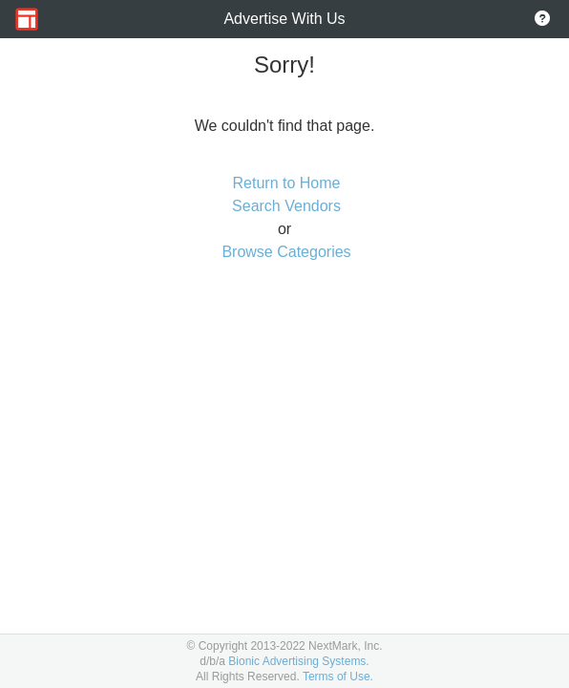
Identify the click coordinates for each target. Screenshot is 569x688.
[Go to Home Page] (26, 19)
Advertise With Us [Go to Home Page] (284, 19)
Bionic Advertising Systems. (298, 661)
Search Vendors (286, 206)
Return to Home (287, 183)
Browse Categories (285, 252)
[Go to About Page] (542, 19)
